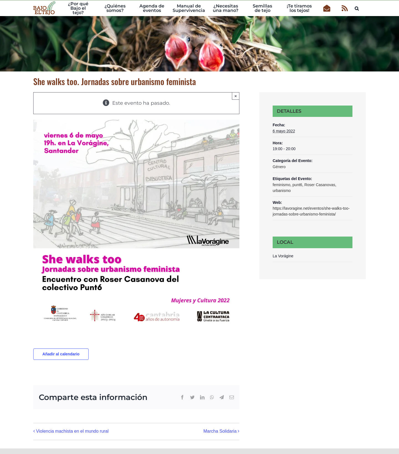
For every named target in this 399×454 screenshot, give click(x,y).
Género (279, 167)
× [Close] (235, 96)
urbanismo (282, 190)
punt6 (297, 185)
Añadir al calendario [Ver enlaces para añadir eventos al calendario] (61, 354)
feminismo (281, 185)
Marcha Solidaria (220, 431)
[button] (357, 7)
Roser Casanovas (319, 185)
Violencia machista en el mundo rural (72, 431)
